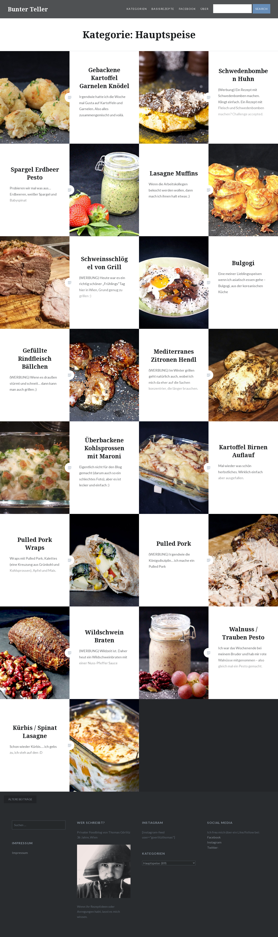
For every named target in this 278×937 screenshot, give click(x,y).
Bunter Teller (28, 9)
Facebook (187, 8)
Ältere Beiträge (20, 799)
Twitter (212, 847)
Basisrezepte (163, 8)
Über (205, 8)
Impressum (20, 852)
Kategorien (136, 8)
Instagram (214, 842)
